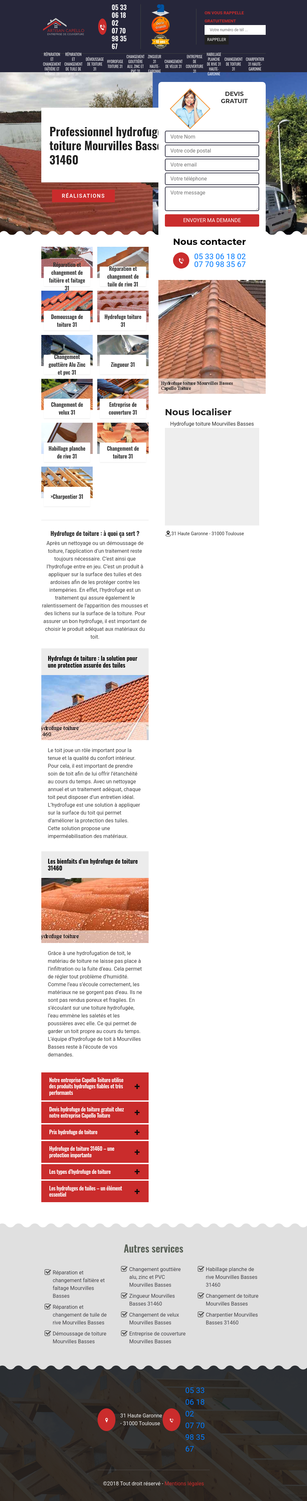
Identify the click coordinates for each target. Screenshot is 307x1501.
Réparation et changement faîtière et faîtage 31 (52, 64)
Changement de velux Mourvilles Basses (154, 1319)
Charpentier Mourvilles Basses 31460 (232, 1319)
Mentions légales (184, 1484)
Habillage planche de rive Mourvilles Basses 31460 (232, 1277)
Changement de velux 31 (174, 64)
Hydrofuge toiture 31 (115, 64)
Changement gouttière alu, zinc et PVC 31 (136, 64)
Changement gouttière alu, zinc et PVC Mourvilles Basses (154, 1277)
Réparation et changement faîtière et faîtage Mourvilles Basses (79, 1284)
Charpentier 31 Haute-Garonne (255, 64)
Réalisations (83, 196)
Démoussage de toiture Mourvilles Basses (79, 1338)
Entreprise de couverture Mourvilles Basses (157, 1338)
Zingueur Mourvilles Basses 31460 (152, 1300)
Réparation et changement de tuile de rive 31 (73, 64)
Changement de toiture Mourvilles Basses (232, 1300)
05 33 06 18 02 (119, 15)
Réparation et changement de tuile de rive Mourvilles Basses (80, 1315)
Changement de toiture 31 (233, 64)
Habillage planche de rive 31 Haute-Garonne (214, 64)
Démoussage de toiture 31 (95, 64)
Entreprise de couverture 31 (194, 64)
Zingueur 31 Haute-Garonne (154, 64)
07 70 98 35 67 (119, 38)
